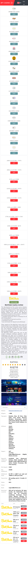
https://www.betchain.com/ (15, 410)
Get (14, 163)
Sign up (24, 3)
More (23, 506)
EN (19, 3)
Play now (14, 302)
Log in (23, 7)
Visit (14, 14)
